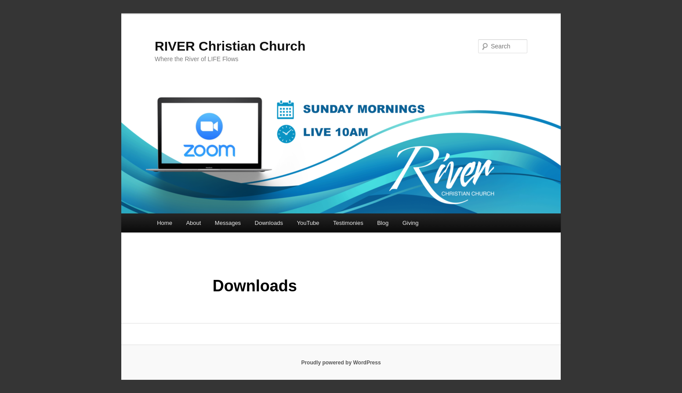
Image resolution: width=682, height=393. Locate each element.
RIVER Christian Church (230, 46)
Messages (228, 223)
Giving (411, 223)
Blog (382, 223)
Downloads (269, 223)
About (193, 223)
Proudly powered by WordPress (341, 363)
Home (164, 223)
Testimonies (348, 223)
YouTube (308, 223)
